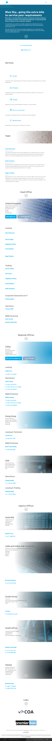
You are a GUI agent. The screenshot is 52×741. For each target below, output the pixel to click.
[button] (13, 739)
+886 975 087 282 (11, 688)
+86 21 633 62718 (11, 384)
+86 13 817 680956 (12, 405)
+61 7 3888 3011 (11, 536)
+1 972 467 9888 (11, 483)
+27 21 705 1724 (11, 650)
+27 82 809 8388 (11, 652)
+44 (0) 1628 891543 (27, 45)
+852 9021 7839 (11, 438)
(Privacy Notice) (28, 736)
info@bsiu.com (27, 50)
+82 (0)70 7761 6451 (12, 614)
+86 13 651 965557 (12, 389)
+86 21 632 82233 (11, 400)
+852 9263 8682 (11, 449)
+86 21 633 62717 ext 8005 (14, 387)
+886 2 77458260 (11, 686)
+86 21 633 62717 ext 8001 (14, 402)
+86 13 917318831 (12, 374)
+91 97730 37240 (11, 583)
